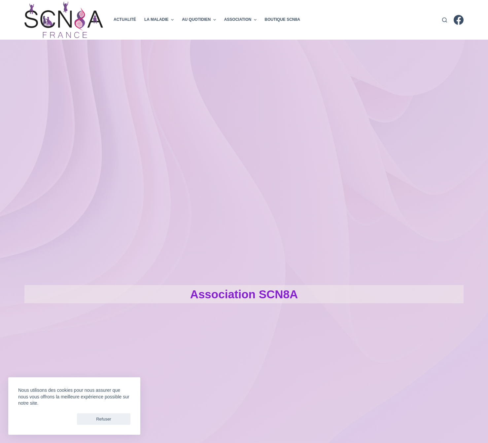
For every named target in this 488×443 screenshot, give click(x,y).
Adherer (384, 19)
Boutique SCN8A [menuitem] (282, 19)
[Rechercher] (444, 20)
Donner (421, 19)
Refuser (65, 419)
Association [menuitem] (241, 20)
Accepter (33, 419)
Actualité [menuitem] (125, 19)
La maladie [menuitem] (159, 20)
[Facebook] (459, 20)
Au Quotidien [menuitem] (200, 20)
